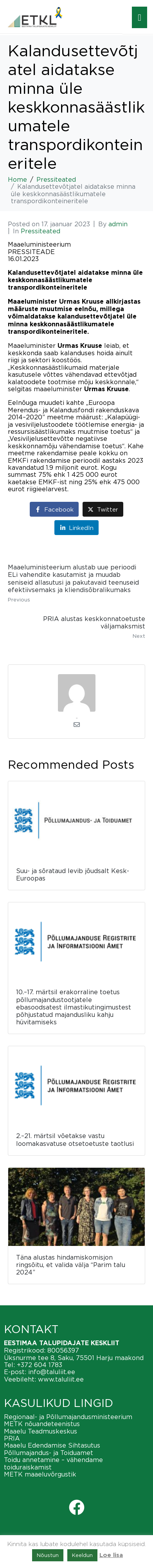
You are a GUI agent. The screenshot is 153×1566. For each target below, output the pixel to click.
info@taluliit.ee (51, 1371)
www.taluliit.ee (61, 1379)
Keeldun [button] (82, 1555)
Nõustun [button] (48, 1555)
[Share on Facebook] (54, 509)
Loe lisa (111, 1555)
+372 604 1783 (39, 1364)
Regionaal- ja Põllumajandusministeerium (68, 1416)
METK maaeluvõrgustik (40, 1474)
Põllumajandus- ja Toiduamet (48, 1452)
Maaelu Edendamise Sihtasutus (52, 1445)
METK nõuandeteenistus (42, 1423)
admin (118, 223)
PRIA (12, 1438)
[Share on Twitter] (103, 509)
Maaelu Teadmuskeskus (40, 1431)
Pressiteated (40, 230)
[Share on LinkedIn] (76, 527)
